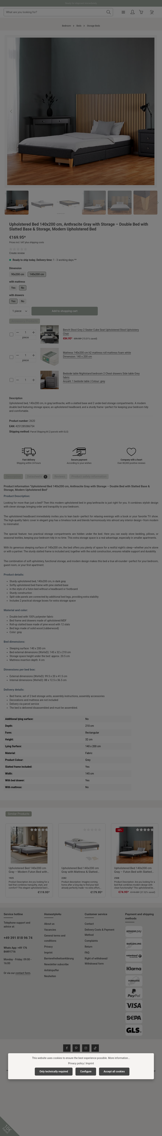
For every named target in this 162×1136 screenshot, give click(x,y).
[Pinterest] (76, 1048)
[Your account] (146, 12)
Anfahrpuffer (51, 970)
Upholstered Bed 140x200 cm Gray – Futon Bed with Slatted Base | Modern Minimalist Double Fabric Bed (133, 870)
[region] (81, 125)
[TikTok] (95, 1048)
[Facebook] (67, 1048)
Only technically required (53, 1071)
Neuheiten (50, 976)
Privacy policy (76, 1063)
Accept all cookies (114, 1071)
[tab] (13, 476)
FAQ (87, 952)
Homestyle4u (52, 914)
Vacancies (50, 929)
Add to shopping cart (64, 311)
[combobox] (67, 12)
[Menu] (136, 12)
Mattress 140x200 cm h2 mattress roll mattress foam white (104, 355)
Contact (89, 923)
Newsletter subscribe (56, 964)
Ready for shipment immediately (81, 3)
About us (49, 923)
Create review (17, 253)
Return (88, 946)
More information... (119, 1058)
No (22, 287)
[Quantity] (19, 311)
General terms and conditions (54, 938)
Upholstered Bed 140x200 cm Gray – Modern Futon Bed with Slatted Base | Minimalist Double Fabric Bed (28, 870)
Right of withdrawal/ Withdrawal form (96, 961)
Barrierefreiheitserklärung (59, 958)
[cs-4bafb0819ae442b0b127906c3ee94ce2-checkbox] (11, 380)
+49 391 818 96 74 (18, 938)
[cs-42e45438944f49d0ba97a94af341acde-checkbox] (11, 357)
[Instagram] (85, 1048)
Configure (85, 1071)
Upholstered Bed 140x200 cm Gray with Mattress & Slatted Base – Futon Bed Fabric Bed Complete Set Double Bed (80, 870)
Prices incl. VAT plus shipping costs (26, 242)
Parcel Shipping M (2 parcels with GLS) (49, 431)
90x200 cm (17, 274)
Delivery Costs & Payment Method (99, 932)
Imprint (48, 952)
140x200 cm (37, 274)
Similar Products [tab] (18, 814)
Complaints (91, 940)
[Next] (150, 111)
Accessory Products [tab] (24, 321)
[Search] (121, 12)
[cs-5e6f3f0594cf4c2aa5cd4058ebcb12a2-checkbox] (11, 334)
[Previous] (11, 111)
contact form (22, 973)
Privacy (48, 946)
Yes (13, 287)
